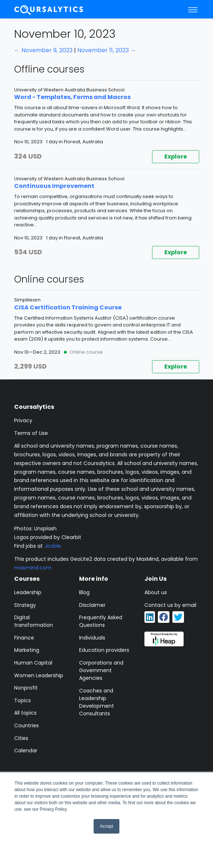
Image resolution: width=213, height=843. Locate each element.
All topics (25, 712)
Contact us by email (170, 605)
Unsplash (45, 528)
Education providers (104, 650)
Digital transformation (33, 621)
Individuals (92, 637)
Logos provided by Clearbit (47, 537)
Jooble (52, 546)
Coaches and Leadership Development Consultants (96, 702)
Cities (21, 738)
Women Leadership (38, 675)
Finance (24, 637)
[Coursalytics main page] (49, 9)
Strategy (25, 605)
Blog (84, 592)
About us (155, 592)
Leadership (27, 592)
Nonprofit (26, 687)
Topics (22, 700)
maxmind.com (33, 567)
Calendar (25, 750)
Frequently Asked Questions (100, 621)
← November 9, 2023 (43, 50)
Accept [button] (106, 826)
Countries (26, 725)
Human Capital (33, 662)
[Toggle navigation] (193, 9)
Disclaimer (92, 605)
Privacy (23, 420)
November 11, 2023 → (106, 50)
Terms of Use (31, 433)
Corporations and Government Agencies (101, 670)
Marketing (26, 650)
